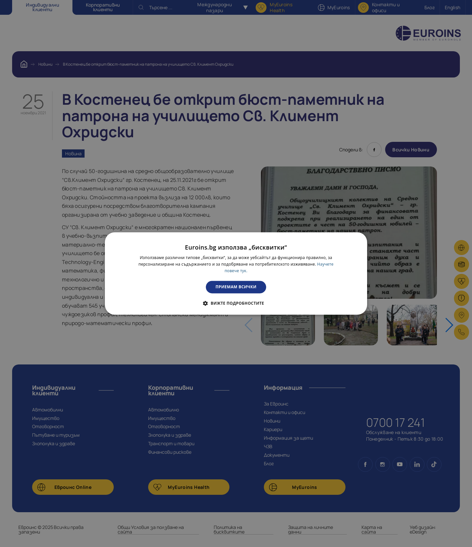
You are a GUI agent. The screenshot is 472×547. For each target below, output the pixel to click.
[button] (236, 303)
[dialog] (236, 273)
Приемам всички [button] (236, 287)
